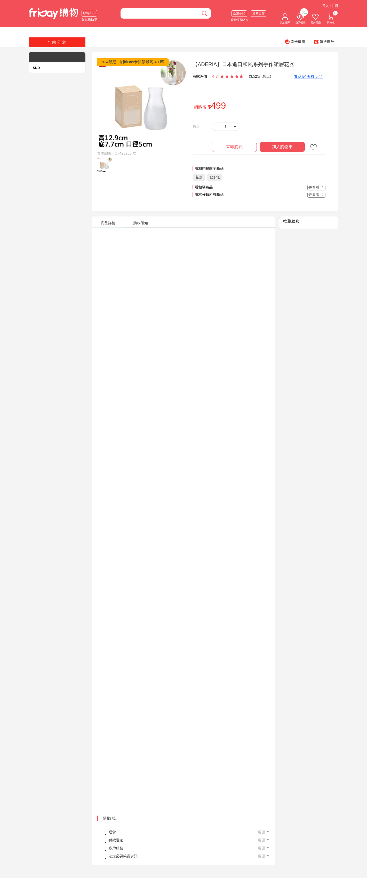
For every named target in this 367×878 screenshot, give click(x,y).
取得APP (89, 13)
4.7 (215, 76)
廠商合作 (258, 13)
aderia (215, 177)
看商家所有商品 (308, 76)
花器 (199, 177)
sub (36, 67)
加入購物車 (282, 146)
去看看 (316, 187)
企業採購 (239, 13)
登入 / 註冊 (330, 6)
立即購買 (234, 146)
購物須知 (110, 818)
